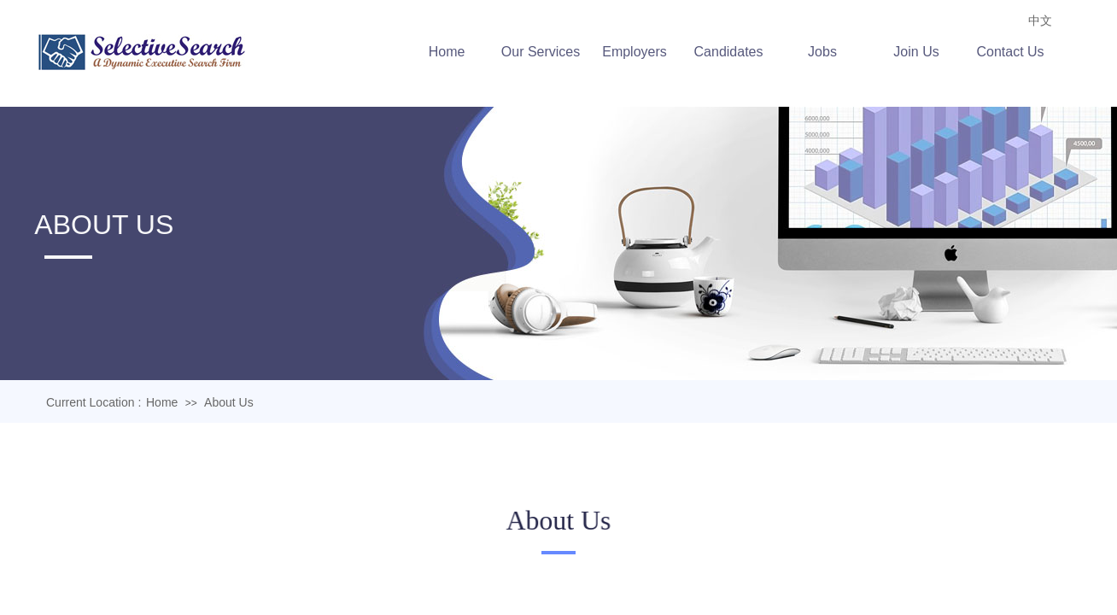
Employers (637, 51)
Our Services (544, 51)
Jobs (825, 51)
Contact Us (1013, 51)
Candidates (731, 51)
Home (449, 51)
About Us (229, 402)
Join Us (919, 51)
